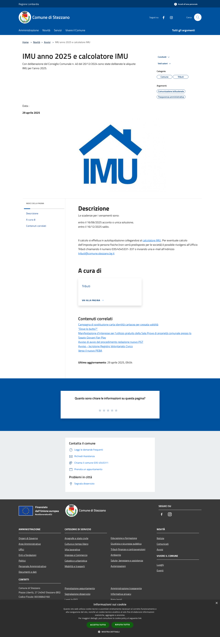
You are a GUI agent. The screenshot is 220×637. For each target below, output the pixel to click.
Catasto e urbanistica (76, 561)
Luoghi (160, 565)
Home (25, 42)
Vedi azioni (165, 63)
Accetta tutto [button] (98, 624)
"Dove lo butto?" (88, 329)
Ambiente (116, 555)
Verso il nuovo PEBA (90, 351)
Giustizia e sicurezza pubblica (126, 544)
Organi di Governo (28, 538)
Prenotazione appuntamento (80, 588)
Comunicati (163, 544)
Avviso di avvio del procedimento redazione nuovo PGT (110, 342)
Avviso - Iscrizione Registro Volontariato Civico (105, 346)
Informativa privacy (121, 594)
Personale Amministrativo (32, 566)
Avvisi (47, 42)
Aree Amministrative (30, 544)
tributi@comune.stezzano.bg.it (96, 253)
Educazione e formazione (124, 538)
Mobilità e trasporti (75, 566)
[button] (110, 631)
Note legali (116, 599)
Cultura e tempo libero (76, 544)
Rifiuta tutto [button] (122, 624)
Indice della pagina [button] (35, 203)
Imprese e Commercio (76, 555)
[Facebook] (162, 17)
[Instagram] (170, 17)
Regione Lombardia (29, 4)
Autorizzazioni (118, 566)
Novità (36, 42)
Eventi (160, 570)
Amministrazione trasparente (126, 588)
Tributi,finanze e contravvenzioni (128, 549)
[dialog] (110, 618)
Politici (22, 561)
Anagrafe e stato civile (76, 538)
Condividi (164, 57)
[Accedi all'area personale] (185, 4)
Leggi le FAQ (71, 599)
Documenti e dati (28, 572)
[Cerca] (197, 17)
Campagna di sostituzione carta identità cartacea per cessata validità (118, 324)
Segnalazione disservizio (77, 594)
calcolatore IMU (152, 240)
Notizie (160, 538)
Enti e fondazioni (27, 555)
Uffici (21, 549)
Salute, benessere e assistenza (127, 560)
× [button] (216, 603)
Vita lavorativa (72, 549)
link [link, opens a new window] (139, 618)
